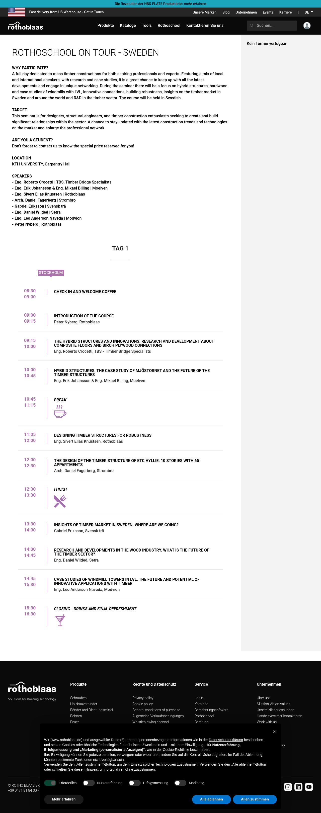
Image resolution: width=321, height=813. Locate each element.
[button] (274, 732)
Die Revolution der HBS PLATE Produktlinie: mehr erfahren (160, 4)
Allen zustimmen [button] (255, 799)
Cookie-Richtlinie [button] (176, 750)
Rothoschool (204, 716)
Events (268, 12)
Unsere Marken (204, 12)
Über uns (264, 698)
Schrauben (78, 698)
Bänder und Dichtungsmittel (91, 710)
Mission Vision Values (273, 704)
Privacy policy (142, 698)
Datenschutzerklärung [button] (226, 740)
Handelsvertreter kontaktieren (279, 716)
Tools (147, 25)
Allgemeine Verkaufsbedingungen (158, 716)
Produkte (106, 25)
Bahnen (76, 716)
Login (199, 698)
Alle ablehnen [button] (211, 799)
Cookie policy (142, 704)
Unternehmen (246, 12)
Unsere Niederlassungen (275, 710)
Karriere (285, 12)
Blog (225, 12)
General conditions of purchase (156, 710)
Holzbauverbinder (83, 704)
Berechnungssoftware (211, 710)
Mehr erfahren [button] (63, 799)
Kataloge (201, 704)
